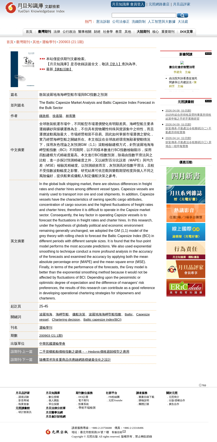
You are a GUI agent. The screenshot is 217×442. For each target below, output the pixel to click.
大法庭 (183, 21)
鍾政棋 (44, 116)
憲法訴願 (103, 21)
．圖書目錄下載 (145, 396)
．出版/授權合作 (175, 400)
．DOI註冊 (82, 396)
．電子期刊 (82, 400)
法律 (57, 31)
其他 (128, 31)
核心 (155, 31)
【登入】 (115, 64)
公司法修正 (121, 21)
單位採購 (54, 404)
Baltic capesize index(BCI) (103, 319)
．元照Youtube (114, 400)
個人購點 (54, 400)
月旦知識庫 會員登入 (128, 4)
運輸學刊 (49, 42)
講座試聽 (23, 396)
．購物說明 (142, 400)
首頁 (29, 31)
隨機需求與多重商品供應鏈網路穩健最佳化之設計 (75, 359)
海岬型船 (62, 314)
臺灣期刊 (23, 42)
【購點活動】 (63, 69)
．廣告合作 (172, 404)
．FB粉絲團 (113, 396)
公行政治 (69, 31)
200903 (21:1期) (71, 42)
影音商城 (23, 400)
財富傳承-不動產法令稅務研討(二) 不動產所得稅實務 (189, 128)
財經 (97, 31)
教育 (118, 31)
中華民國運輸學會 (52, 343)
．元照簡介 (172, 396)
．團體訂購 (142, 404)
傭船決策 (78, 314)
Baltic (129, 314)
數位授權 (54, 396)
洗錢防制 (139, 21)
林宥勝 (71, 116)
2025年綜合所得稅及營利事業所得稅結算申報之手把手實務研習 (188, 114)
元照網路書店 (159, 4)
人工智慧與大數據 (162, 21)
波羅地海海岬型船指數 (105, 314)
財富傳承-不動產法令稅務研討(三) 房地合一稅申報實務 (189, 142)
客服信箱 (117, 432)
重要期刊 (167, 31)
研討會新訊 (24, 412)
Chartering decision (66, 319)
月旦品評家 (181, 4)
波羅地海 (45, 314)
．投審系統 (82, 404)
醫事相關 (84, 31)
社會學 (108, 31)
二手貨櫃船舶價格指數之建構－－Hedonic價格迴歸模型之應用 (84, 351)
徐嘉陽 (57, 116)
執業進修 (23, 404)
